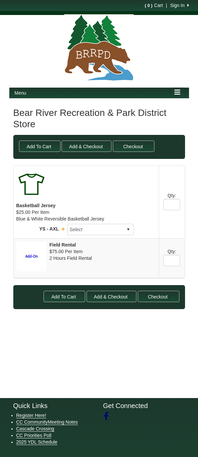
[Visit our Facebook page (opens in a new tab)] (108, 416)
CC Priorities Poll (34, 435)
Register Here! (31, 415)
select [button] (128, 229)
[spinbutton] (171, 204)
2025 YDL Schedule (37, 442)
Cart (154, 5)
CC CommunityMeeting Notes (47, 422)
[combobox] (95, 229)
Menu (20, 93)
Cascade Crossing (35, 428)
